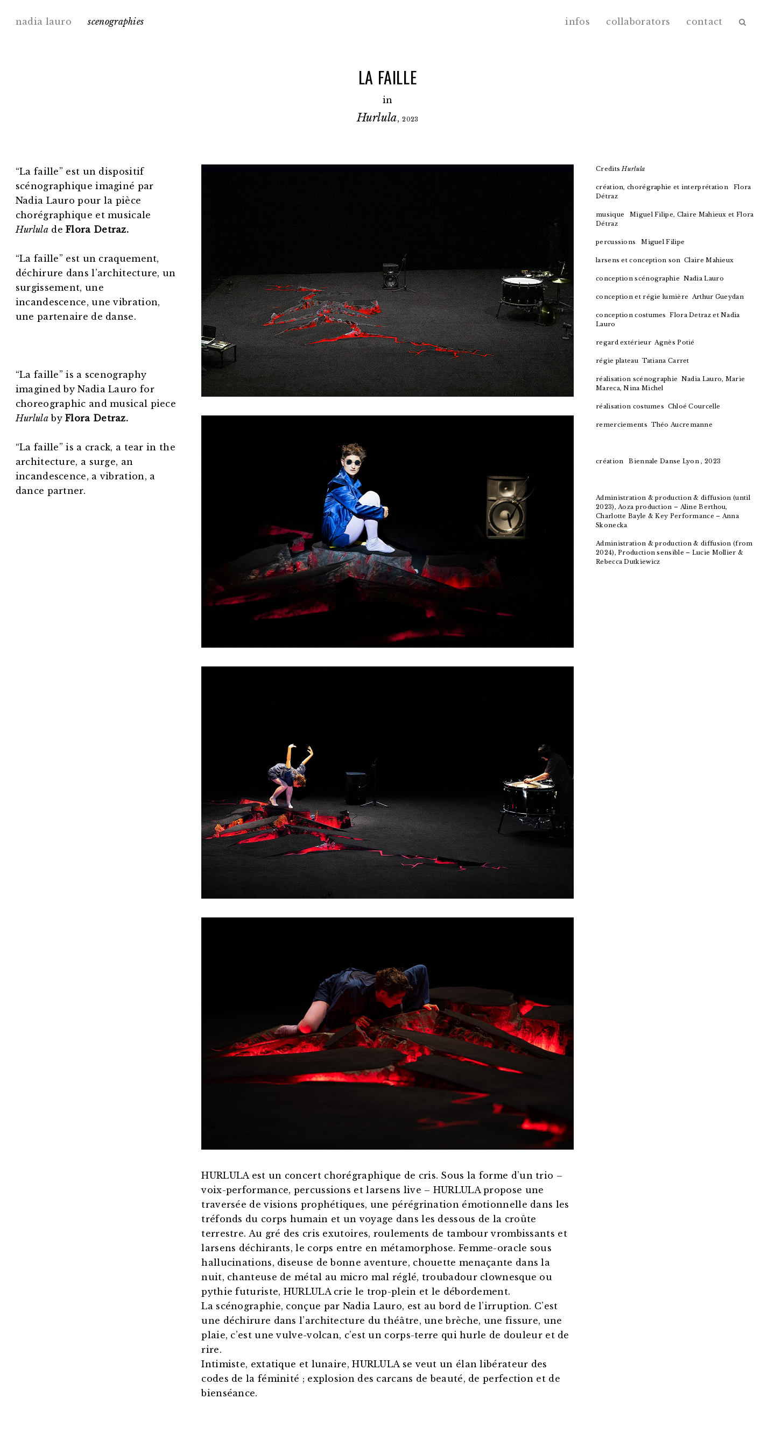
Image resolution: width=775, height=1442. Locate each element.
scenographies (116, 21)
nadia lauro (44, 21)
